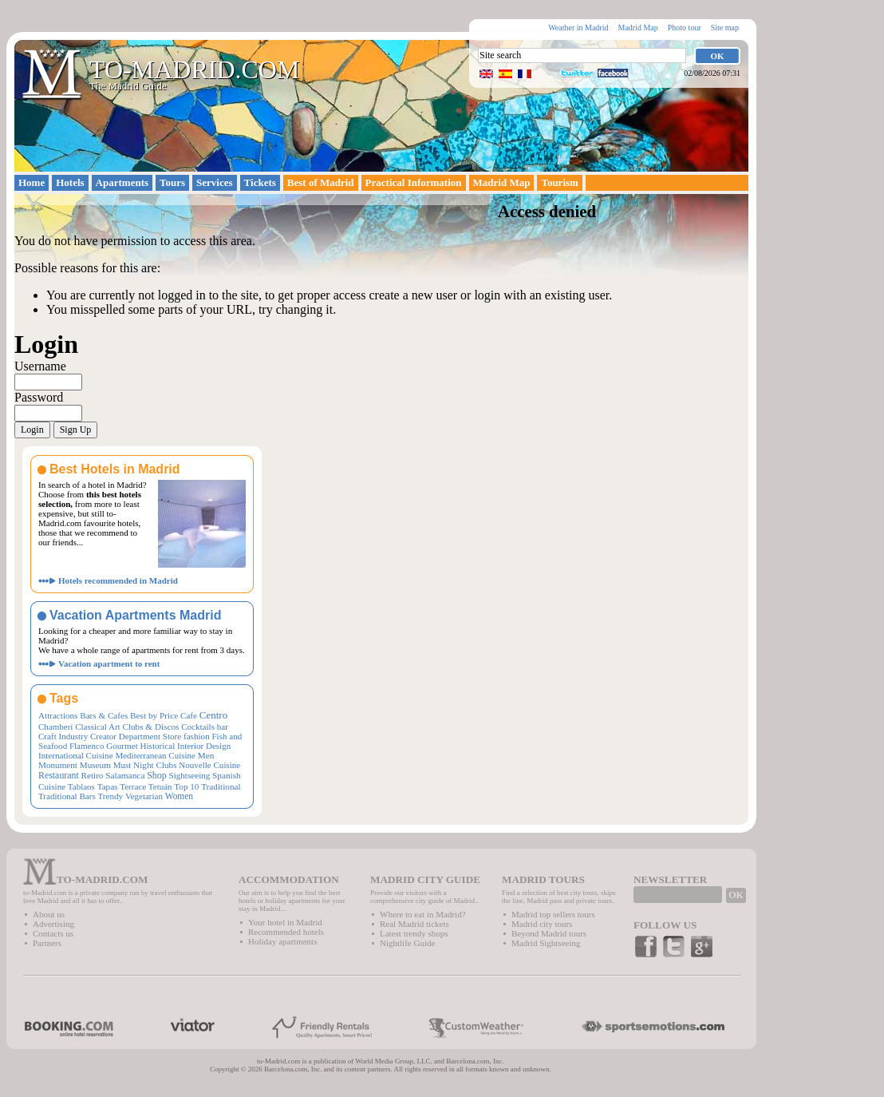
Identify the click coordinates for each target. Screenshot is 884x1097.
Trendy (110, 796)
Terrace (133, 786)
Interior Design (204, 745)
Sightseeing (189, 775)
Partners (47, 943)
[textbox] (582, 55)
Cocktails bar (204, 726)
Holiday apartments (282, 941)
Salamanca (124, 775)
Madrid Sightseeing (545, 943)
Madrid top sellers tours (553, 914)
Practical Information (413, 182)
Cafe (188, 715)
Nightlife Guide (407, 943)
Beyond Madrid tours (548, 933)
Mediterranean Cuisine (155, 755)
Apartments (122, 182)
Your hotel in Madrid (285, 922)
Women (179, 796)
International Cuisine (75, 755)
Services (214, 182)
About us (49, 914)
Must (122, 765)
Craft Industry (63, 736)
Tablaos (81, 786)
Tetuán (160, 786)
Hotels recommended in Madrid (118, 580)
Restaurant (58, 775)
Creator (103, 736)
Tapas (107, 786)
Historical (157, 745)
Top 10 (186, 786)
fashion (197, 736)
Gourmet (122, 745)
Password (38, 397)
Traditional (221, 786)
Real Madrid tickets (414, 924)
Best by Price (154, 715)
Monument (57, 765)
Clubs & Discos (150, 726)
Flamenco (87, 745)
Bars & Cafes (104, 715)
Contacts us (53, 933)
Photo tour (684, 27)
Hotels (70, 182)
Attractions (57, 715)
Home (31, 182)
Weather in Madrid (578, 27)
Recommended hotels (286, 932)
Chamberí (55, 726)
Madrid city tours (541, 924)
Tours (172, 182)
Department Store (150, 736)
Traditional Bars (67, 796)
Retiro (92, 775)
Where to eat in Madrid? (423, 914)
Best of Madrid (320, 182)
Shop (157, 775)
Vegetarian (144, 796)
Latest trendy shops (414, 933)
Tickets (260, 182)
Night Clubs (154, 765)
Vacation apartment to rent (109, 663)
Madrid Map (637, 27)
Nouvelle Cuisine (209, 765)
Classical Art (97, 726)
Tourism (559, 182)
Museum (95, 765)
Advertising (53, 924)
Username (40, 366)
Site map (725, 27)
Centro (213, 715)
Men (206, 755)
